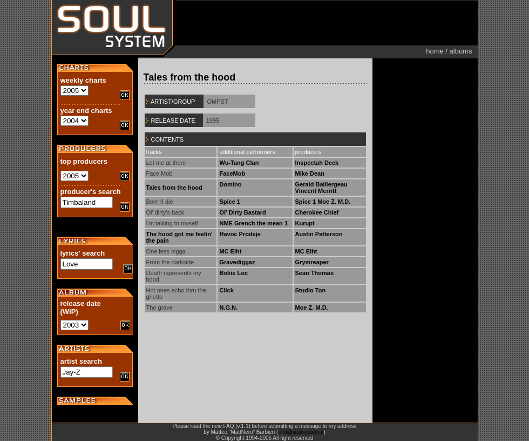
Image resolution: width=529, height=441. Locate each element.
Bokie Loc (233, 273)
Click (226, 290)
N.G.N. (228, 307)
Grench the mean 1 (261, 223)
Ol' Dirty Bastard (242, 212)
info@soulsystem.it (300, 432)
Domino (230, 184)
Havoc (228, 234)
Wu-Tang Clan (239, 162)
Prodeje (250, 234)
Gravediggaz (237, 262)
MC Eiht (230, 251)
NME (225, 223)
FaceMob (232, 173)
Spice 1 (229, 201)
